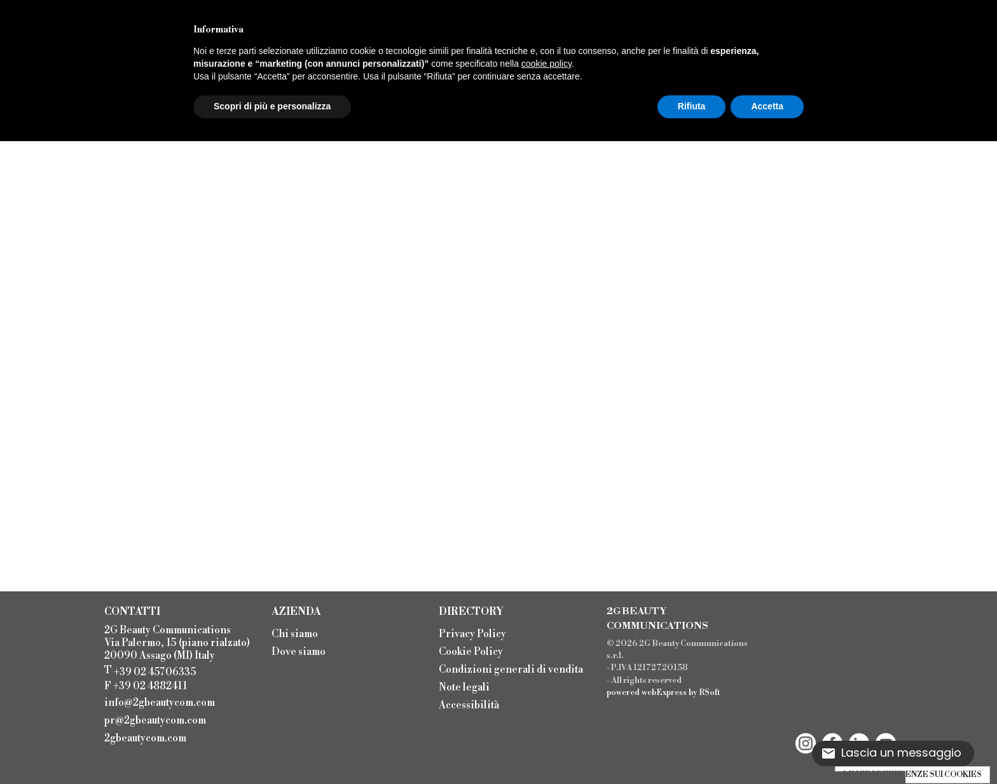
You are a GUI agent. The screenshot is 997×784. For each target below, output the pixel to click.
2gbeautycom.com (145, 738)
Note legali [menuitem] (464, 687)
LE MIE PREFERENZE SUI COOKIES (912, 775)
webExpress (664, 692)
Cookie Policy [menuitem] (471, 651)
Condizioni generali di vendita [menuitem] (511, 669)
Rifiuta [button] (692, 106)
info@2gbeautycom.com (159, 702)
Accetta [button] (767, 106)
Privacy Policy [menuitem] (472, 634)
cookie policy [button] (546, 63)
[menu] (349, 641)
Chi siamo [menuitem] (295, 634)
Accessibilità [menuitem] (469, 705)
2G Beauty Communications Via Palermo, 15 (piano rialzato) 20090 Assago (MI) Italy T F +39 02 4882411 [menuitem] (177, 658)
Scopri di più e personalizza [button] (272, 106)
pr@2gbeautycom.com (155, 720)
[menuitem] (163, 701)
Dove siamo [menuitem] (299, 651)
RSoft (709, 692)
